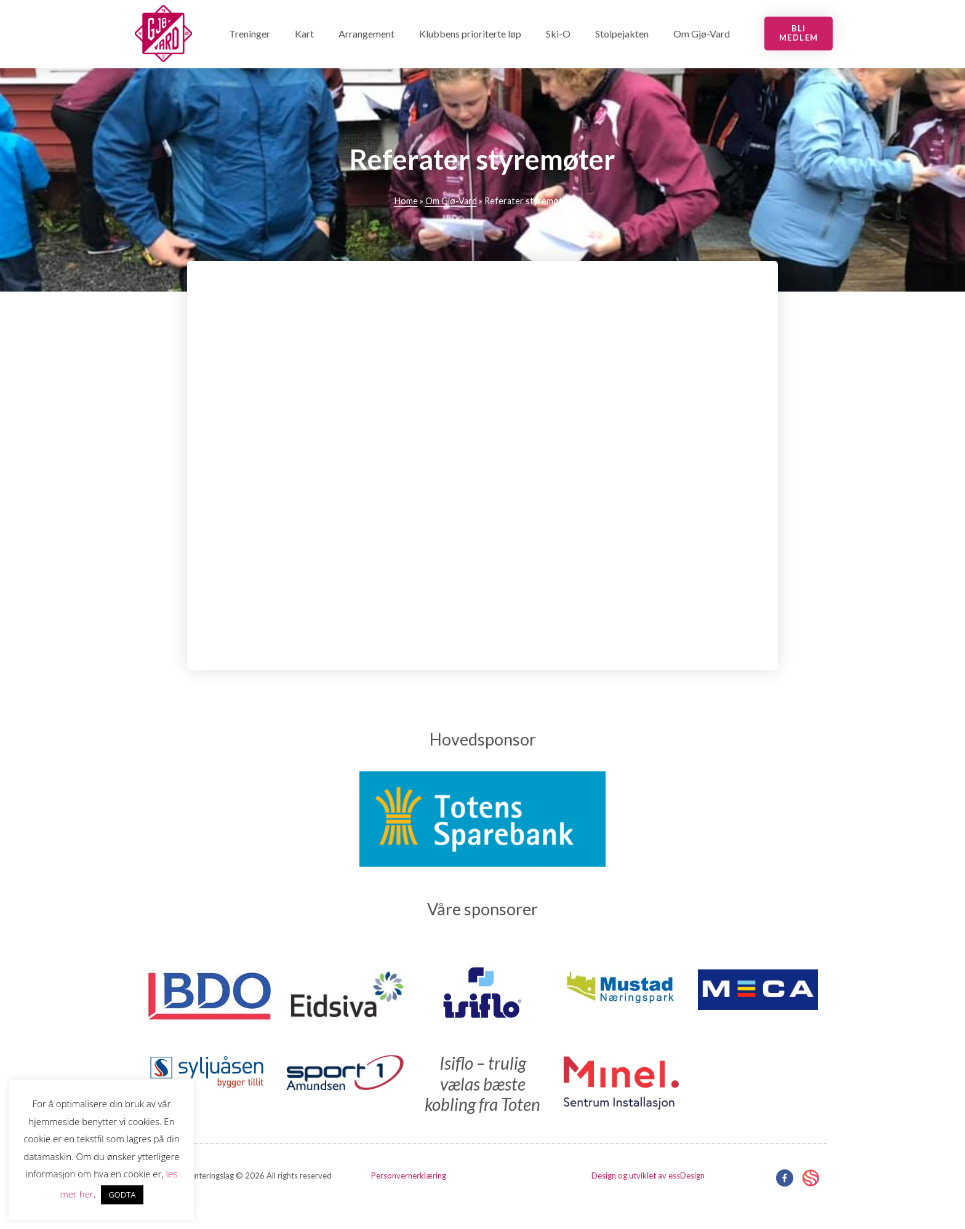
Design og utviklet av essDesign (648, 1175)
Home (406, 201)
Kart (304, 33)
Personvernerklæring (408, 1175)
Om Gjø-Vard (701, 33)
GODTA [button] (121, 1194)
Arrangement (366, 33)
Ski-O (558, 33)
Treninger (249, 33)
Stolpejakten (622, 33)
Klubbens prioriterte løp (470, 33)
